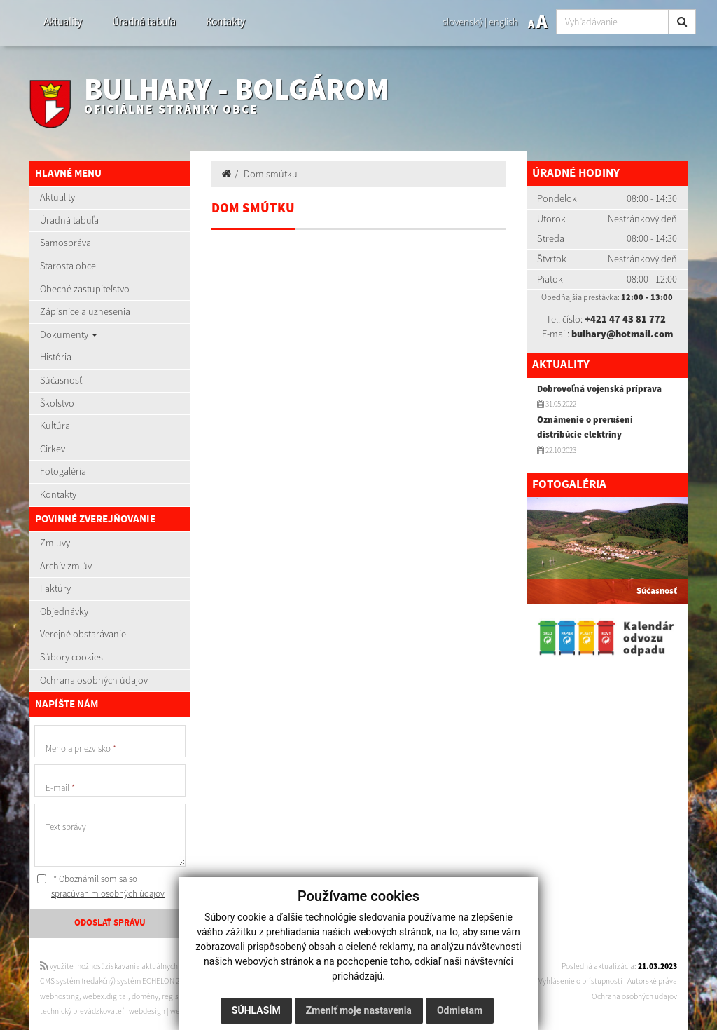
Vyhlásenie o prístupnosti (580, 981)
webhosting (59, 996)
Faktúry (55, 588)
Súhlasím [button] (256, 1010)
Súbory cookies (71, 657)
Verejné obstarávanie (83, 634)
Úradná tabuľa (144, 21)
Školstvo (57, 403)
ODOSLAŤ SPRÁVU (110, 922)
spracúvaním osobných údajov (108, 894)
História (55, 357)
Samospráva (65, 242)
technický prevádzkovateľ (82, 1011)
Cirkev (52, 448)
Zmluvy (55, 542)
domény (145, 996)
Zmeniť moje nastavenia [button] (359, 1010)
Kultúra (55, 425)
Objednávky (64, 611)
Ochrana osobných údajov (94, 680)
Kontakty (225, 21)
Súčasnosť (61, 380)
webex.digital (105, 996)
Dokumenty (68, 334)
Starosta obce (68, 265)
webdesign (147, 1011)
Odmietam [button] (459, 1010)
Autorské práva (652, 981)
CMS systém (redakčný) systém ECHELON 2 (110, 981)
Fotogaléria (63, 471)
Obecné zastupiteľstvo (85, 289)
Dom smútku (271, 174)
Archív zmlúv (66, 566)
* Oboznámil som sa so (101, 886)
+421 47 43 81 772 (625, 319)
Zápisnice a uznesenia (85, 311)
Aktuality (62, 21)
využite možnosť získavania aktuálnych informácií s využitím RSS (150, 966)
